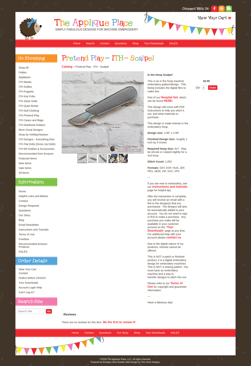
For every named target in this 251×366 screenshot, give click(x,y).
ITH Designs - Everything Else (36, 139)
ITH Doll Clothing (29, 110)
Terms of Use (26, 234)
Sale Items (25, 168)
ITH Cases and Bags (31, 120)
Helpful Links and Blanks (33, 196)
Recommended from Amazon (36, 153)
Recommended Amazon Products (33, 245)
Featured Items (28, 158)
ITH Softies (25, 86)
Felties (23, 72)
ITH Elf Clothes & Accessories (36, 148)
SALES (173, 43)
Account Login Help (30, 287)
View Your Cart (212, 18)
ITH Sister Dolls (28, 101)
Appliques (24, 77)
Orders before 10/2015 (32, 277)
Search (90, 43)
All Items (24, 172)
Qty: (198, 87)
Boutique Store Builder (114, 362)
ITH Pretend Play (29, 115)
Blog (21, 220)
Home (76, 43)
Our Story (24, 215)
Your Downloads (153, 43)
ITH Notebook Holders (32, 125)
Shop (135, 43)
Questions (121, 43)
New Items (25, 163)
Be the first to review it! (119, 322)
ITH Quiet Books (29, 105)
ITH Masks (25, 82)
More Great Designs (31, 129)
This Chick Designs (150, 362)
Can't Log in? (26, 292)
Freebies (24, 239)
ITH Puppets (26, 91)
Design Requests (29, 205)
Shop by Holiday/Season (33, 134)
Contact (104, 43)
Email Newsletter (29, 224)
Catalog (67, 66)
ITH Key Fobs (27, 96)
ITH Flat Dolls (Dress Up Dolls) (37, 144)
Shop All (24, 67)
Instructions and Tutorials (34, 229)
